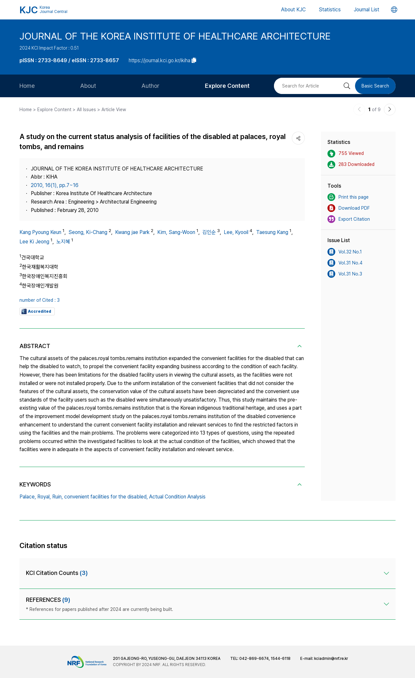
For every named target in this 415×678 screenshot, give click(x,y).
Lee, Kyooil (236, 232)
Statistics (330, 9)
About (88, 85)
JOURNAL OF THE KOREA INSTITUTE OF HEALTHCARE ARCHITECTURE (175, 36)
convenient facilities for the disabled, (106, 497)
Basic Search (375, 85)
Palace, (27, 497)
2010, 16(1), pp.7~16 (54, 185)
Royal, (44, 497)
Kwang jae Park (132, 232)
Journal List (366, 9)
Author (150, 85)
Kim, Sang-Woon (176, 232)
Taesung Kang (272, 232)
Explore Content (227, 85)
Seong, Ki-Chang (87, 232)
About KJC (293, 9)
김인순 (209, 232)
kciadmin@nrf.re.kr (331, 658)
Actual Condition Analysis (177, 497)
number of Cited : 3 (39, 300)
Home (27, 85)
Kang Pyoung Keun (40, 232)
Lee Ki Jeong (34, 242)
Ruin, (57, 497)
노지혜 (63, 242)
